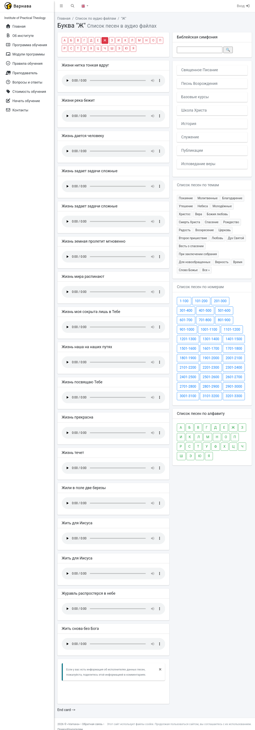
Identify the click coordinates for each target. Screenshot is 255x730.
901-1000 (187, 329)
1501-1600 (188, 348)
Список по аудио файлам (95, 18)
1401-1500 (234, 339)
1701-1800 (234, 348)
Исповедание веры (198, 164)
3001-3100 (188, 396)
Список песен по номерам (200, 287)
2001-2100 (234, 358)
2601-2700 (234, 377)
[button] (61, 6)
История (188, 124)
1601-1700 (211, 348)
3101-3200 (211, 396)
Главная (64, 18)
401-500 (205, 310)
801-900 (224, 320)
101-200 (201, 301)
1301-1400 (211, 339)
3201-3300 (234, 396)
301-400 (186, 310)
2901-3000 (234, 386)
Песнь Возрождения (199, 83)
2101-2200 (188, 367)
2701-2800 (188, 386)
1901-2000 (211, 358)
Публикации (192, 150)
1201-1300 (188, 339)
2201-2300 (211, 367)
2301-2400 (234, 367)
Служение (190, 137)
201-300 (220, 301)
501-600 (224, 310)
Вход (243, 6)
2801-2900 (211, 386)
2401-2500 (188, 377)
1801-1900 (188, 358)
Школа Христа (194, 110)
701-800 (205, 320)
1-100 (184, 301)
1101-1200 (232, 329)
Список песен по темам (198, 185)
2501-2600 (211, 377)
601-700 (186, 320)
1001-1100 (209, 329)
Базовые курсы (195, 97)
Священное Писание (199, 70)
